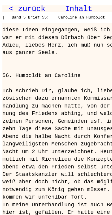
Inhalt (79, 9)
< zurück (27, 9)
